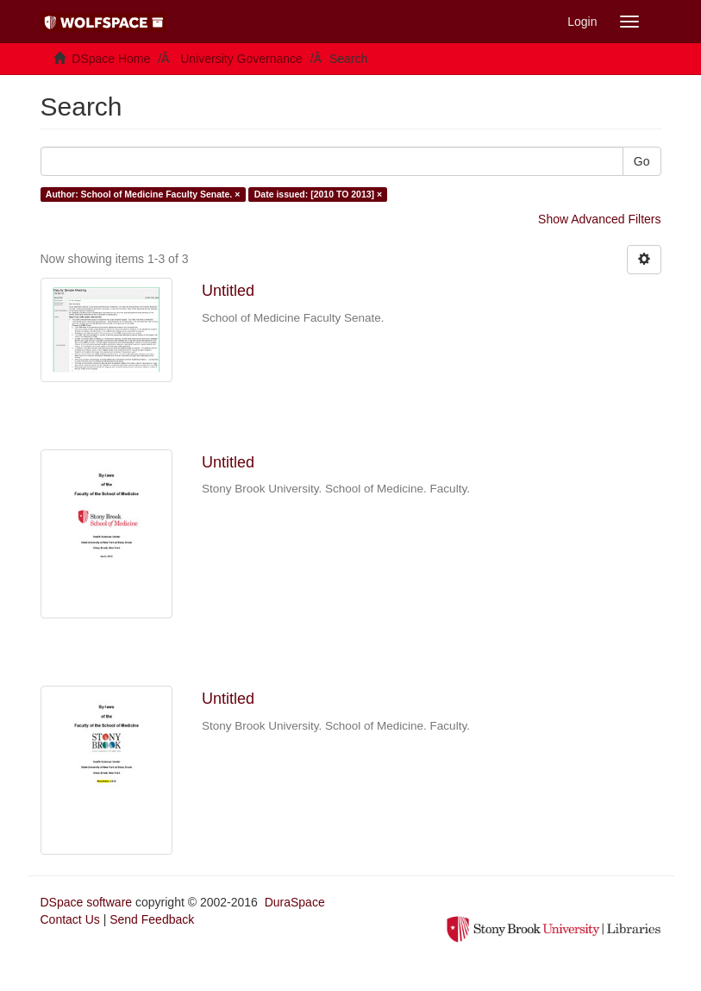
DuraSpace (295, 902)
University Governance (241, 59)
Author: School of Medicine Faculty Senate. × (143, 194)
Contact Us (70, 919)
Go (642, 161)
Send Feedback (152, 919)
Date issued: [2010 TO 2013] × (318, 194)
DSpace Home (111, 59)
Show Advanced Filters (599, 219)
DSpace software (87, 902)
